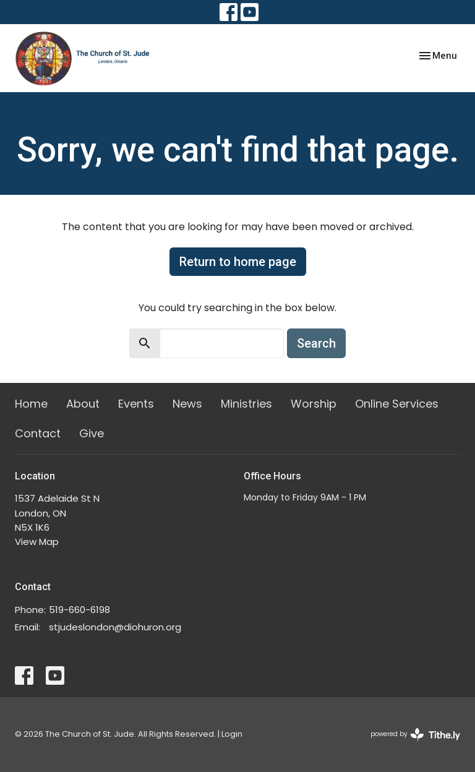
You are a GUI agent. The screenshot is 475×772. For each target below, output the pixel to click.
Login (231, 734)
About (83, 403)
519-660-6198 (79, 609)
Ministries (246, 403)
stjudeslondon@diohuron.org (115, 626)
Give (91, 433)
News (187, 403)
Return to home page (237, 261)
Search (316, 343)
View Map (37, 541)
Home (31, 403)
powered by (415, 735)
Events (136, 403)
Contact (38, 433)
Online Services (397, 403)
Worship (313, 403)
